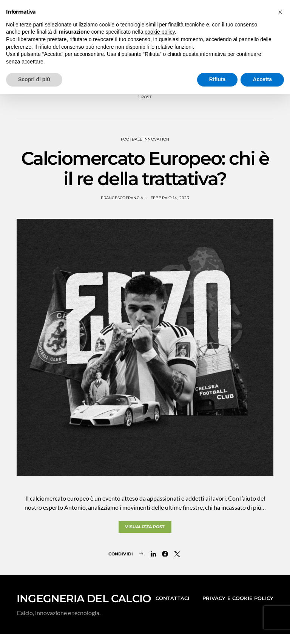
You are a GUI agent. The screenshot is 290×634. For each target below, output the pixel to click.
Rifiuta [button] (217, 79)
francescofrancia (122, 197)
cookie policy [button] (159, 32)
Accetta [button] (262, 79)
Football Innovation (145, 139)
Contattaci (173, 598)
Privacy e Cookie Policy (237, 598)
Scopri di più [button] (34, 79)
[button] (280, 12)
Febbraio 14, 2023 (170, 197)
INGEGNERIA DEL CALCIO (84, 598)
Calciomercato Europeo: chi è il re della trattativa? (145, 168)
